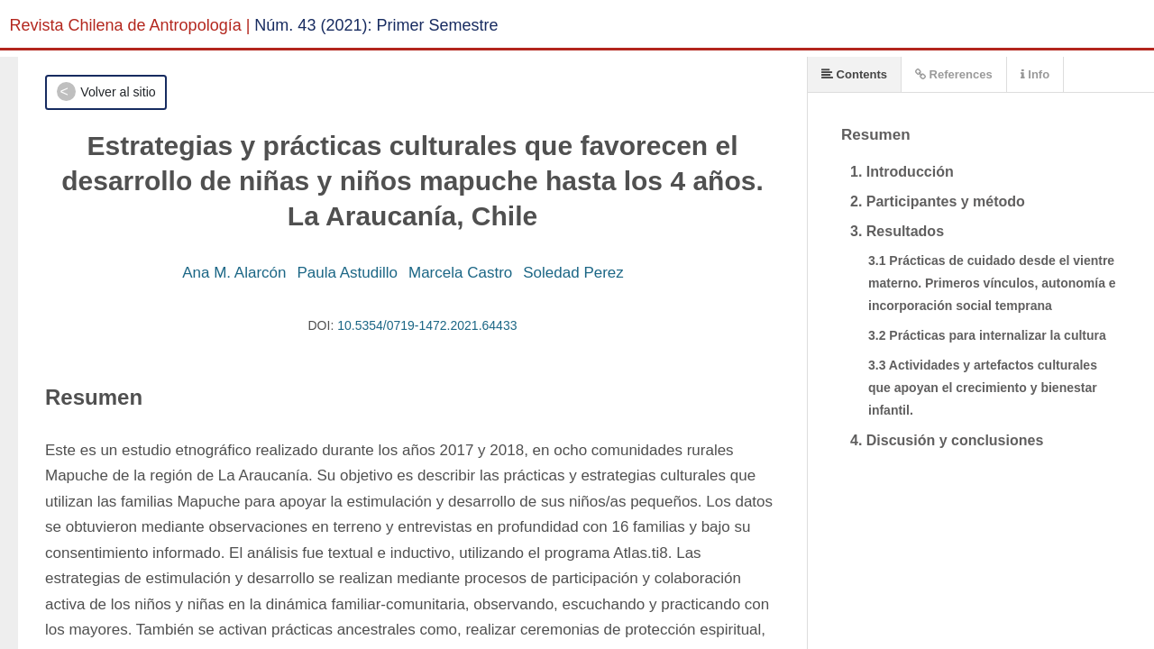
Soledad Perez (573, 272)
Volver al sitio (117, 92)
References (954, 74)
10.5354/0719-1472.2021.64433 (427, 325)
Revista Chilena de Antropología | (130, 25)
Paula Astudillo (347, 272)
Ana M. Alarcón (234, 272)
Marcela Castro (460, 272)
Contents (854, 74)
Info (1035, 74)
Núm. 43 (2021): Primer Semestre (376, 25)
